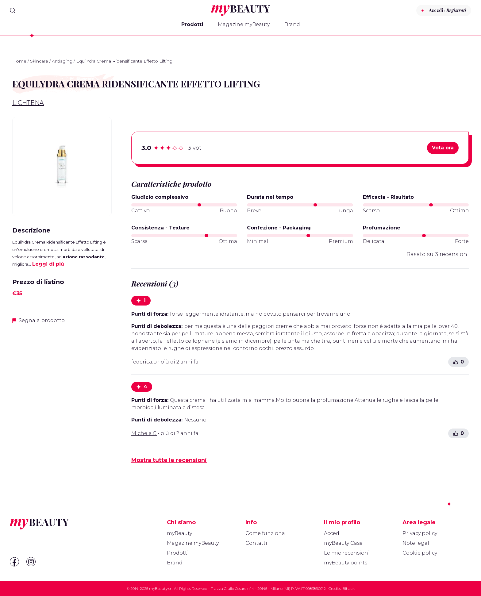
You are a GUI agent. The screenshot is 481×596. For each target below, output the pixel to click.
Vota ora (443, 148)
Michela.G (144, 433)
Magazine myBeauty (244, 24)
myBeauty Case (343, 543)
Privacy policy (419, 533)
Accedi (332, 533)
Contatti (256, 543)
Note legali (416, 543)
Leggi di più (48, 264)
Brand (292, 24)
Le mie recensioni (347, 553)
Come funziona (265, 533)
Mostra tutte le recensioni (169, 460)
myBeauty (179, 533)
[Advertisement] (62, 372)
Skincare (39, 61)
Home (19, 61)
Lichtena (28, 102)
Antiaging (62, 61)
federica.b (144, 362)
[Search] (12, 10)
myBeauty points (345, 563)
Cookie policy (419, 553)
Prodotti (192, 24)
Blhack (348, 588)
